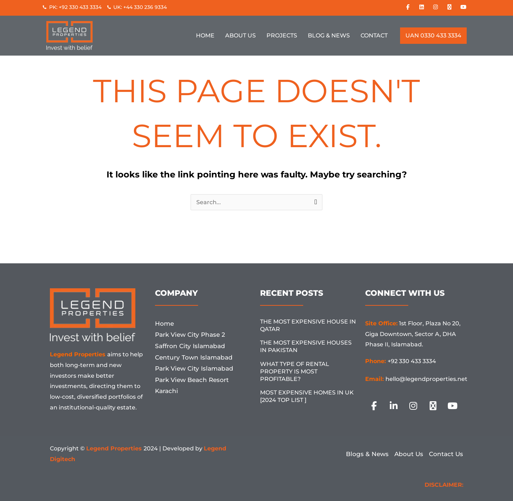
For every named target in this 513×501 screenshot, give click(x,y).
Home (205, 35)
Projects (281, 35)
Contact (374, 35)
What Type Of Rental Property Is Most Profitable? (294, 371)
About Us (240, 35)
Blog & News (329, 35)
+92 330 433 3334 (412, 361)
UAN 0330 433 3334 (433, 35)
